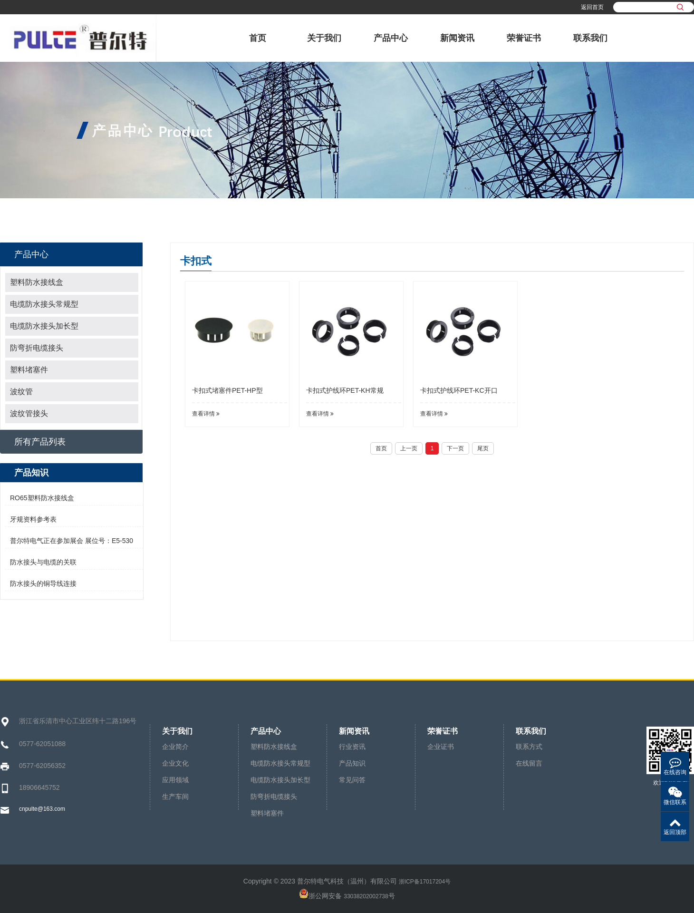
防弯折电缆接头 (36, 348)
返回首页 (592, 7)
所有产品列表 (40, 442)
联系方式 (529, 746)
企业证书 (440, 746)
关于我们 (324, 38)
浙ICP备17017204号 (425, 881)
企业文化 (175, 763)
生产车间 (175, 796)
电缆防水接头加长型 (44, 326)
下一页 (455, 448)
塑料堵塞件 (29, 370)
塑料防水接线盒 (36, 282)
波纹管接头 (29, 413)
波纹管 (21, 392)
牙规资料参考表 (33, 519)
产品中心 (391, 38)
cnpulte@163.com (42, 809)
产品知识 (352, 763)
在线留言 (529, 763)
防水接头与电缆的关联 (43, 562)
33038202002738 (366, 896)
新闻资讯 (457, 38)
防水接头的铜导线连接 (43, 583)
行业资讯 (352, 746)
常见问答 (352, 780)
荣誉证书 (524, 38)
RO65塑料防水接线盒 (42, 498)
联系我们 (590, 38)
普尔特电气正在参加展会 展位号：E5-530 (71, 540)
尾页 (483, 448)
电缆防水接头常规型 (44, 304)
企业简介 (175, 746)
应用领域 (175, 780)
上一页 (408, 448)
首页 (257, 38)
